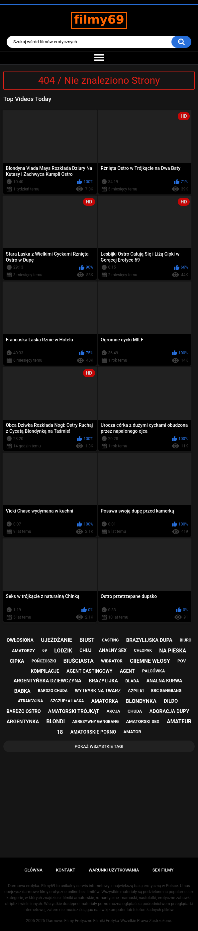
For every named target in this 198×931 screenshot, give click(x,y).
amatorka (104, 701)
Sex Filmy (163, 870)
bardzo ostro (23, 711)
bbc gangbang (166, 690)
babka (22, 691)
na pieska (172, 650)
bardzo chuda (52, 690)
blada (132, 680)
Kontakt (65, 870)
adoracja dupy (169, 711)
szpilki (136, 690)
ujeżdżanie (56, 640)
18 (60, 732)
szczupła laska (67, 701)
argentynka (23, 722)
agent (127, 671)
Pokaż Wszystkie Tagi (99, 746)
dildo (171, 701)
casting (110, 640)
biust (86, 640)
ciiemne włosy (150, 661)
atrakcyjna (30, 701)
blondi (55, 721)
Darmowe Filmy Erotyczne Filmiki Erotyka (82, 920)
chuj (85, 650)
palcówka (153, 670)
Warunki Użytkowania (114, 870)
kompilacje (45, 671)
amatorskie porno (93, 732)
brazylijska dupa (149, 640)
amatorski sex (142, 721)
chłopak (143, 650)
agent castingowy (89, 671)
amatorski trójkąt (73, 711)
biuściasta (78, 661)
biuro (185, 640)
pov (181, 660)
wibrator (112, 660)
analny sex (113, 650)
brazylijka (103, 681)
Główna (34, 870)
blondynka (141, 701)
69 (44, 650)
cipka (17, 661)
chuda (135, 711)
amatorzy (23, 650)
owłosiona (20, 640)
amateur (179, 721)
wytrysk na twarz (98, 690)
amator (132, 731)
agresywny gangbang (95, 721)
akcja (113, 711)
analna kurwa (164, 680)
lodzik (63, 650)
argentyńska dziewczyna (47, 681)
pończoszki (44, 661)
